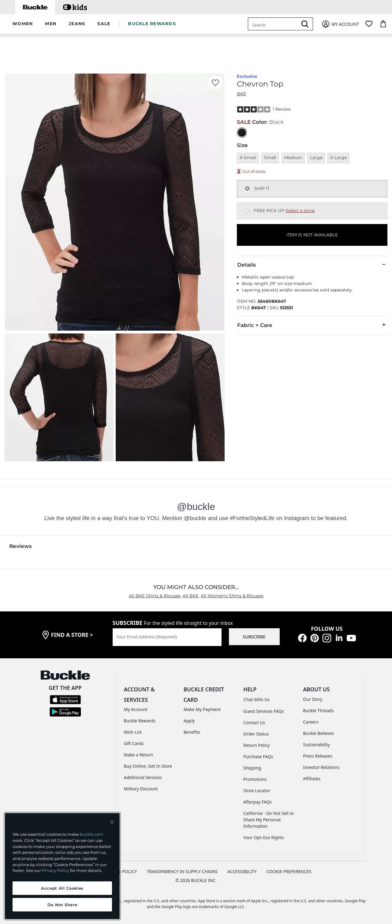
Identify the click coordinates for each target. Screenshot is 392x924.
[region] (62, 866)
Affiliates (311, 778)
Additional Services (143, 777)
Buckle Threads (318, 710)
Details (312, 264)
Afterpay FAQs (257, 802)
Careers (310, 722)
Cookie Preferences (289, 871)
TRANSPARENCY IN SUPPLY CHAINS (182, 871)
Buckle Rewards (139, 721)
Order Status (256, 734)
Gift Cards (134, 743)
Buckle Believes (318, 733)
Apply (189, 721)
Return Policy (256, 745)
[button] (22, 24)
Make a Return (138, 755)
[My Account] (340, 24)
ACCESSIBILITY (242, 871)
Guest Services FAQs (263, 711)
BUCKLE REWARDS (152, 23)
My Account (135, 709)
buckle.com (91, 834)
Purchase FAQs (258, 756)
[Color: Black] (241, 132)
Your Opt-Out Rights (263, 837)
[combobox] (274, 24)
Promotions (255, 779)
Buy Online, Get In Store (148, 766)
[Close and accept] (112, 822)
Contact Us (254, 722)
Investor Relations (321, 767)
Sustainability (316, 744)
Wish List (133, 732)
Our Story (312, 699)
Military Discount (141, 789)
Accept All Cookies (62, 888)
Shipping (252, 768)
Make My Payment (202, 709)
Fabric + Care (312, 324)
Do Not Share (62, 904)
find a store (72, 634)
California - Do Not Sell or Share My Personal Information (268, 819)
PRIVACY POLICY (120, 871)
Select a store (300, 210)
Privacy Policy (55, 870)
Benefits (192, 732)
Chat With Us (257, 699)
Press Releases (317, 756)
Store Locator (256, 790)
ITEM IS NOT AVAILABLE (312, 235)
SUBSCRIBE (254, 637)
